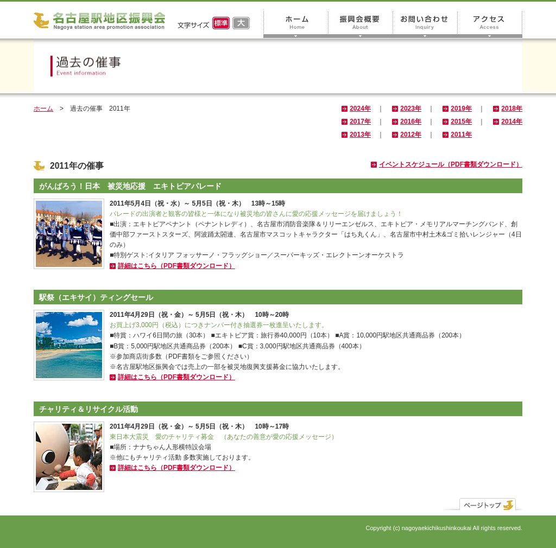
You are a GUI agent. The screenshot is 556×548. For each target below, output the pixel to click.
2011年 (461, 134)
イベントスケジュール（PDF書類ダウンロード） (450, 164)
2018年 (511, 108)
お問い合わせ (425, 25)
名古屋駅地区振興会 (99, 21)
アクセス (490, 25)
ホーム (295, 25)
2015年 (461, 121)
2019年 (461, 108)
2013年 (360, 134)
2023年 (410, 108)
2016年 (410, 121)
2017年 (360, 121)
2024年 (360, 108)
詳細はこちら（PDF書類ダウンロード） (176, 266)
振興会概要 (360, 25)
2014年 (511, 121)
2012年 (410, 134)
